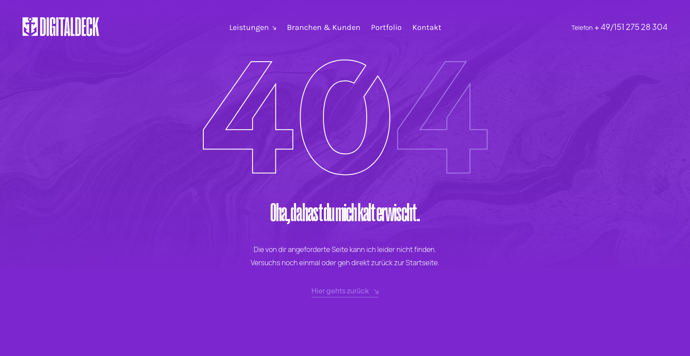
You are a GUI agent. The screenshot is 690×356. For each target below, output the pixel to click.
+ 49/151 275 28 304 (631, 27)
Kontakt (426, 27)
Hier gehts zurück (345, 291)
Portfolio (386, 27)
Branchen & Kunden (323, 27)
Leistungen (249, 27)
